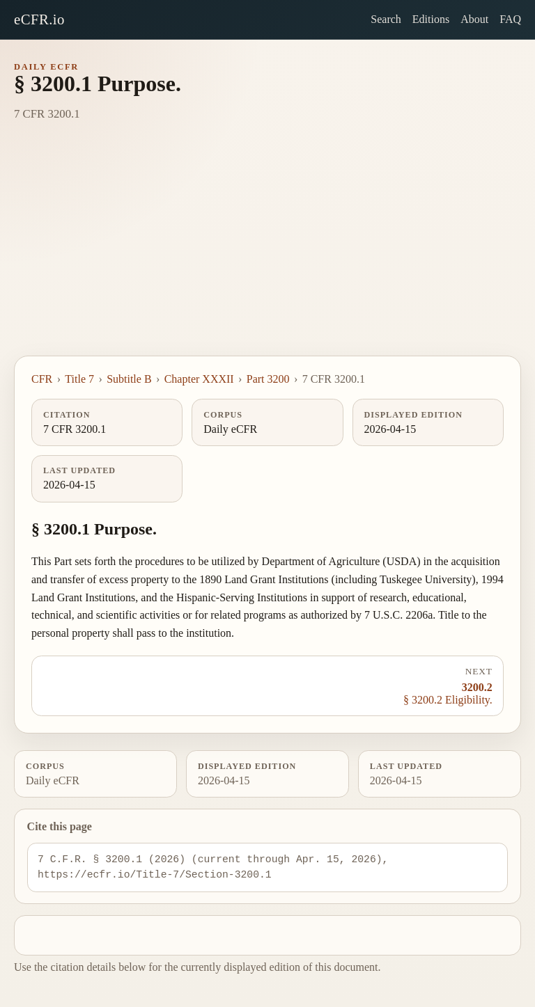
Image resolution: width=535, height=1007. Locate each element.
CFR (41, 379)
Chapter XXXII (199, 379)
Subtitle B (129, 379)
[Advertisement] (267, 251)
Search (386, 19)
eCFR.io (39, 19)
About (474, 19)
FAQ (510, 19)
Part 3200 (268, 379)
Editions (430, 19)
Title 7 (79, 379)
